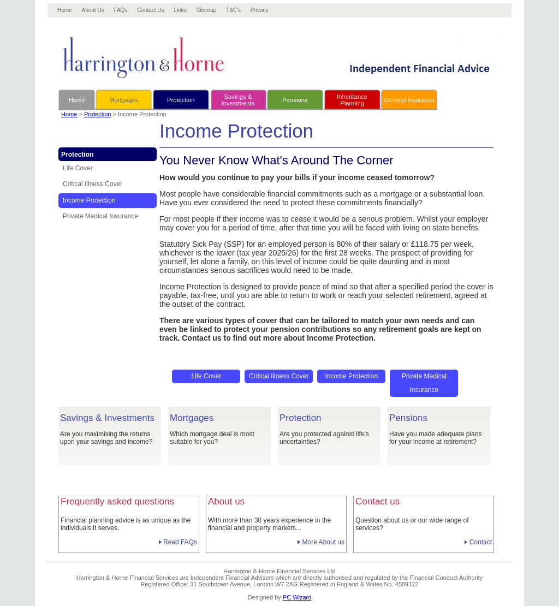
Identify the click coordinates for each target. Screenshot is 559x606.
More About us (323, 542)
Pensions (294, 100)
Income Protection (89, 200)
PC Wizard (297, 597)
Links (180, 10)
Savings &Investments (238, 99)
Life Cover (78, 168)
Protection (181, 100)
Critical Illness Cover (92, 184)
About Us (92, 10)
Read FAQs (180, 542)
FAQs (120, 10)
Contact (480, 542)
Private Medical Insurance (100, 216)
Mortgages (123, 100)
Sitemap (207, 10)
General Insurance (409, 100)
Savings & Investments (107, 418)
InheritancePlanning (352, 99)
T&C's (233, 10)
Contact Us (150, 10)
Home (64, 10)
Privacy (260, 10)
